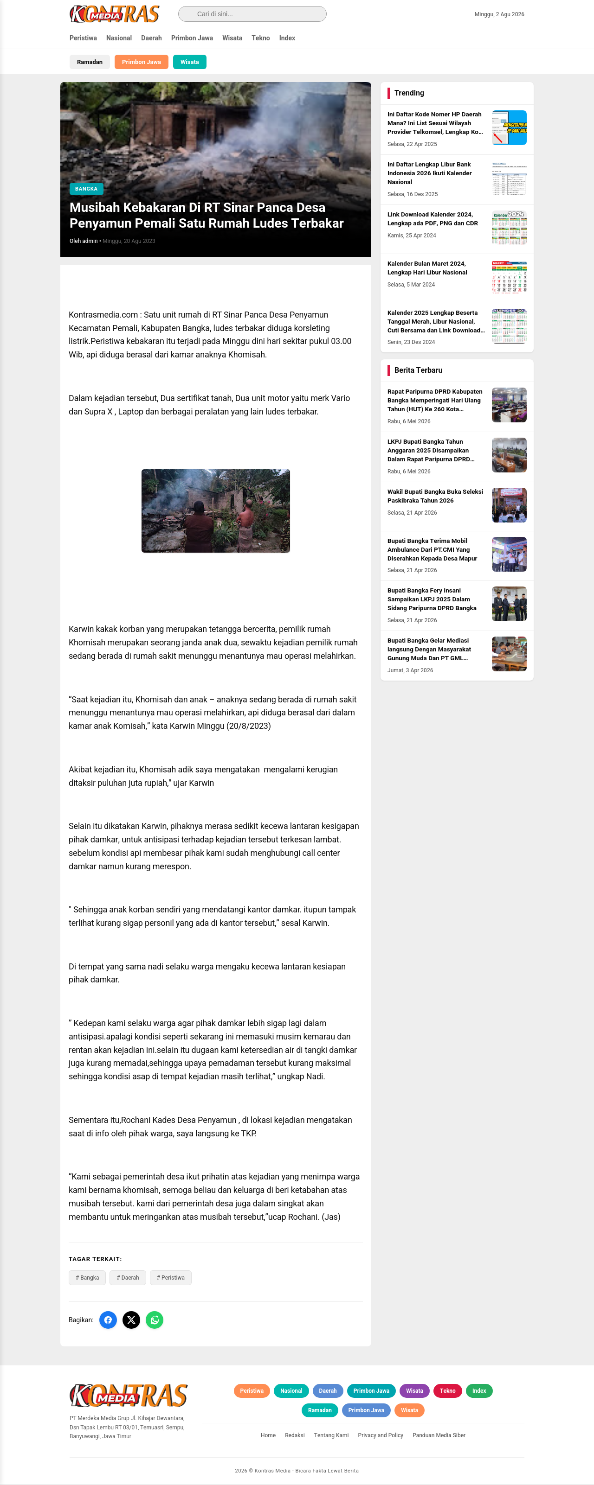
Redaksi (295, 1437)
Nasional (119, 38)
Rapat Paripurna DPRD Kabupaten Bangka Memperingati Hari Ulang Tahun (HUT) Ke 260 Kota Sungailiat (435, 406)
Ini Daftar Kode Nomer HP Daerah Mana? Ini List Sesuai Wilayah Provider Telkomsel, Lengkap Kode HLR (436, 129)
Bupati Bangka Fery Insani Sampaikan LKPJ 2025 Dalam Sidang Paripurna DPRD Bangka (432, 600)
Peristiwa (83, 38)
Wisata (232, 38)
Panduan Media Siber (439, 1437)
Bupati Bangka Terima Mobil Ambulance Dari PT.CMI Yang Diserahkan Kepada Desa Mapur (432, 550)
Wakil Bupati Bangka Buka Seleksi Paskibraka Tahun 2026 (435, 497)
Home (268, 1437)
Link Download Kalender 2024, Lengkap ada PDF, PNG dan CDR (432, 220)
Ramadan (90, 61)
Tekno (261, 38)
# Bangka (87, 1279)
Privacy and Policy (381, 1437)
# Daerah (127, 1279)
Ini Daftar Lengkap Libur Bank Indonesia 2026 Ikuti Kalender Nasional (429, 174)
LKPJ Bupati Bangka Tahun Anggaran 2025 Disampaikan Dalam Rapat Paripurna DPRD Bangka (428, 456)
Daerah (151, 38)
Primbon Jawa (192, 38)
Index (287, 38)
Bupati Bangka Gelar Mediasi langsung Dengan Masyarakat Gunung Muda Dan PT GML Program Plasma (429, 655)
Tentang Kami (331, 1437)
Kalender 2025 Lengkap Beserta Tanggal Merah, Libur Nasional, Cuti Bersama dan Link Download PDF (433, 327)
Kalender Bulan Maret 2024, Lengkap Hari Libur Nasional (427, 269)
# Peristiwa (171, 1279)
